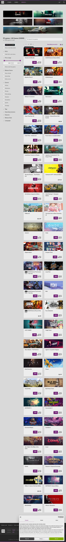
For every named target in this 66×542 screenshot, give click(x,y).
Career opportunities (18, 525)
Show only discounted (10, 47)
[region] (13, 279)
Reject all (27, 538)
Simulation (7, 99)
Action (6, 85)
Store (10, 2)
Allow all (56, 538)
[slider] (4, 60)
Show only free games (10, 66)
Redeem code (4, 525)
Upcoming (7, 76)
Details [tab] (41, 520)
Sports (6, 102)
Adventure (7, 88)
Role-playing (8, 94)
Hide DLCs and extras (10, 54)
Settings (42, 538)
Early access (8, 79)
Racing (6, 91)
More (17, 2)
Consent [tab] (26, 520)
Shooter (7, 97)
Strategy (7, 105)
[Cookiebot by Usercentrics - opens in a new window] (59, 517)
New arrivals (8, 73)
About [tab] (57, 520)
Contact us (10, 525)
